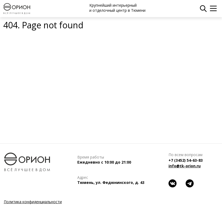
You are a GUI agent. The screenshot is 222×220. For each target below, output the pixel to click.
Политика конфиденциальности (33, 201)
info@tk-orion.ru (185, 165)
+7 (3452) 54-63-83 (186, 160)
